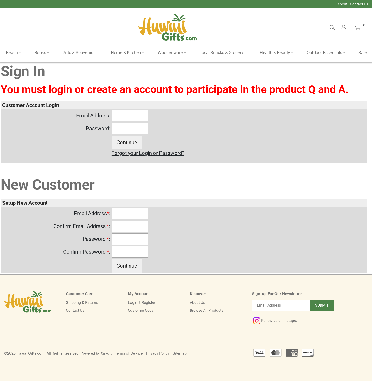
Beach (12, 52)
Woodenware (170, 52)
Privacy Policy (157, 353)
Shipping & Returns (82, 302)
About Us (197, 302)
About (342, 4)
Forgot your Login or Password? (148, 153)
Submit (322, 305)
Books (40, 52)
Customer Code (140, 310)
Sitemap (180, 353)
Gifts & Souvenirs (78, 52)
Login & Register (141, 302)
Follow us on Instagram (277, 320)
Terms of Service (129, 353)
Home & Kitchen (126, 52)
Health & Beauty (275, 52)
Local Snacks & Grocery (221, 52)
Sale (362, 52)
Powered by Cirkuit (96, 353)
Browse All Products (206, 310)
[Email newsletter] (281, 305)
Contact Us (359, 4)
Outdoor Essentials (324, 52)
